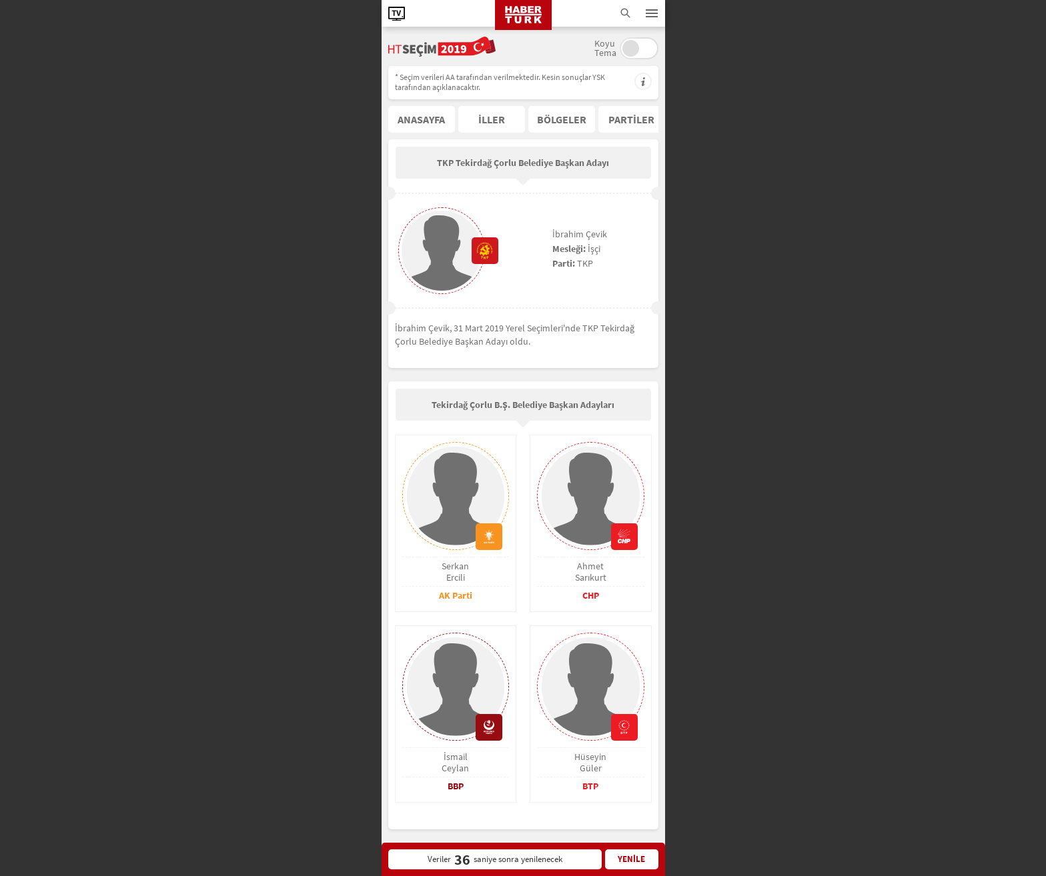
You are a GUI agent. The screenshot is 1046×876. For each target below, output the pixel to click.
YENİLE (631, 859)
